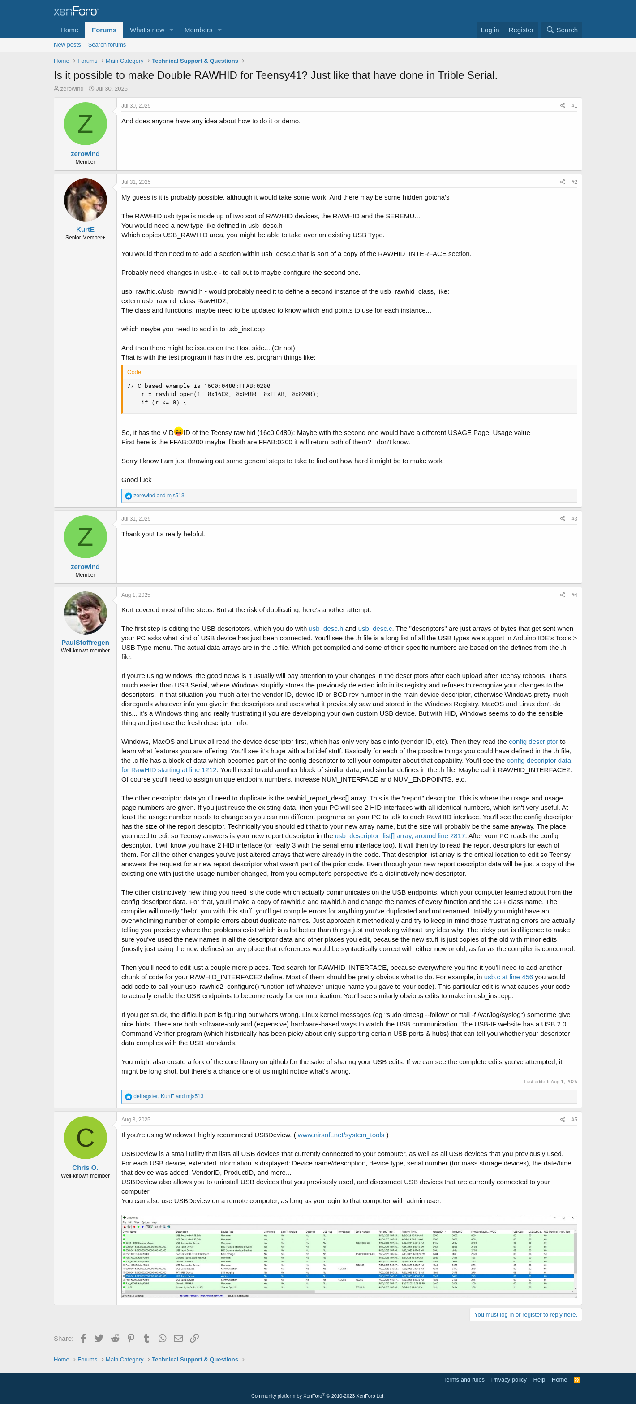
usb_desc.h (326, 628)
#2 (574, 182)
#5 (574, 1120)
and (158, 495)
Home (69, 30)
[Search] (561, 30)
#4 (574, 595)
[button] (171, 30)
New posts (67, 44)
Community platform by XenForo (318, 1396)
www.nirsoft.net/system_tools (341, 1135)
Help (539, 1379)
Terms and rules (464, 1379)
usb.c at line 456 (508, 977)
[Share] (562, 106)
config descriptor (533, 741)
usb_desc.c (375, 628)
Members (199, 30)
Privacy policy (509, 1379)
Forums (104, 30)
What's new (147, 30)
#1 (574, 106)
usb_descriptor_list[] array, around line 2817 (400, 835)
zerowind (72, 88)
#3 (574, 519)
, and (168, 1096)
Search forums (107, 44)
